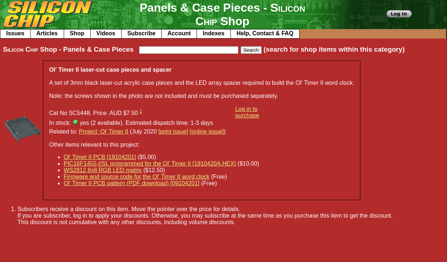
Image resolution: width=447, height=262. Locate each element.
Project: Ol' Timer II (103, 131)
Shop (77, 33)
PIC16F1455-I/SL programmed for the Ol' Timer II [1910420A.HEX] (150, 163)
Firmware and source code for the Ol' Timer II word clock (137, 177)
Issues (15, 33)
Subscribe (141, 33)
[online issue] (207, 131)
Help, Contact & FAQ (265, 33)
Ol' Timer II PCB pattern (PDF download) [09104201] (131, 183)
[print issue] (173, 131)
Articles (47, 33)
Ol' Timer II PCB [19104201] (100, 157)
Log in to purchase (247, 112)
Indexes (214, 33)
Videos (105, 33)
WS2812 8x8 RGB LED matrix (103, 170)
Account (179, 33)
